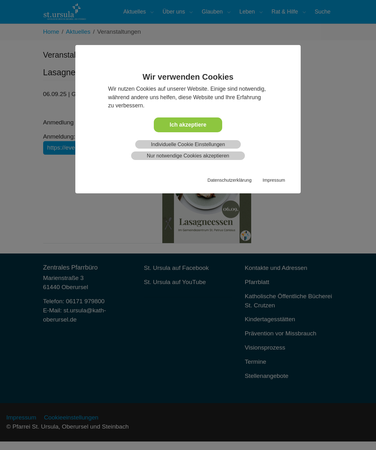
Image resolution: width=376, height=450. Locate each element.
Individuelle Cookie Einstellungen (188, 144)
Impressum (274, 180)
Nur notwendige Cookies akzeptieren (188, 155)
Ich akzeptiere (188, 125)
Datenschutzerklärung (229, 180)
